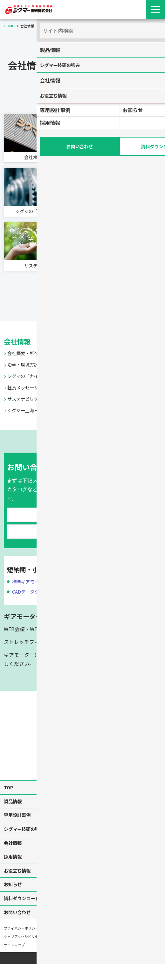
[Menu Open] (155, 9)
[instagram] (82, 753)
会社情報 (19, 334)
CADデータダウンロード (39, 584)
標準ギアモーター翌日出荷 (42, 574)
